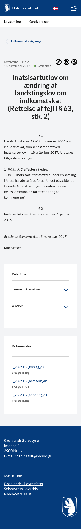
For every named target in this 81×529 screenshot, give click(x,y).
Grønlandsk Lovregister (23, 483)
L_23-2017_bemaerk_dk (29, 381)
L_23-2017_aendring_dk (29, 395)
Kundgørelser (39, 21)
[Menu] (73, 9)
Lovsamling (12, 21)
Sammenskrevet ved (40, 289)
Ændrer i (40, 306)
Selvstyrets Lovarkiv (21, 488)
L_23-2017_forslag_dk (28, 367)
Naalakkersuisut (17, 493)
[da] (55, 8)
